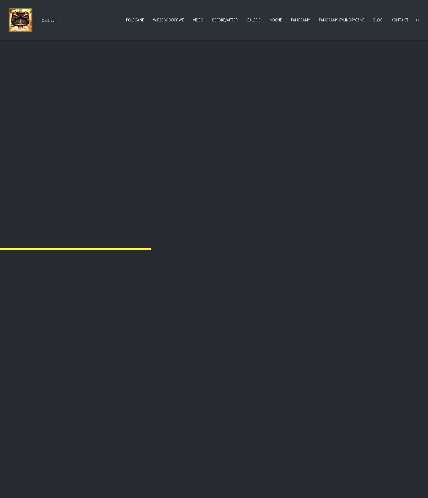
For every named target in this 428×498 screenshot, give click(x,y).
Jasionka (55, 385)
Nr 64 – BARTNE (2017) (249, 199)
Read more (93, 409)
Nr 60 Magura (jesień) (309, 385)
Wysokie (175, 385)
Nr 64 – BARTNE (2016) (67, 199)
